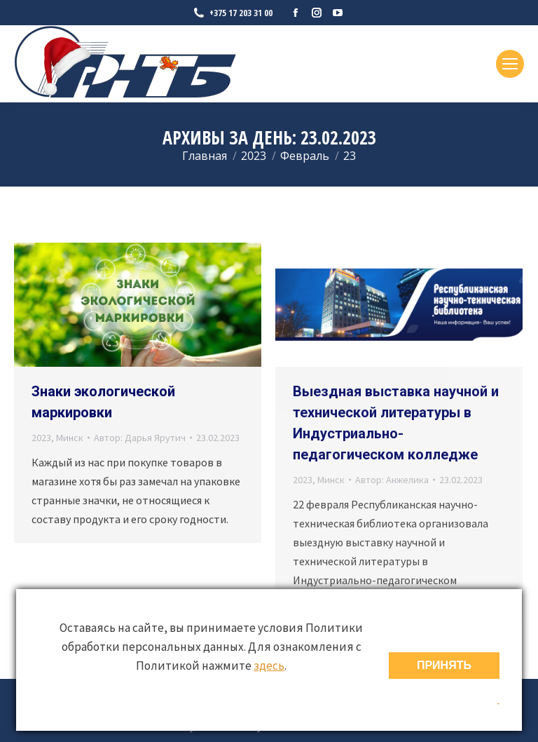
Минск (69, 437)
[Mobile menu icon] (510, 64)
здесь (269, 665)
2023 (41, 437)
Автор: (140, 437)
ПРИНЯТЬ (444, 665)
